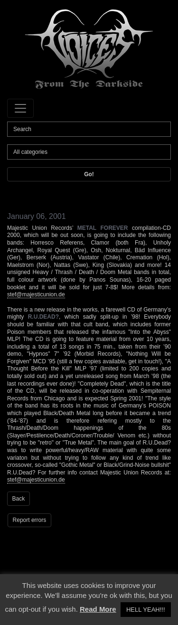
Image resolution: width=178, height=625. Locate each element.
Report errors (30, 520)
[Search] (89, 129)
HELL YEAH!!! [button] (145, 609)
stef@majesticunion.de (36, 294)
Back (18, 498)
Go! (89, 174)
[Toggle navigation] (20, 108)
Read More (98, 609)
